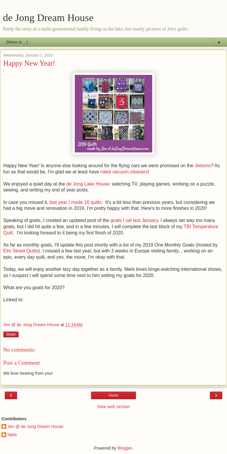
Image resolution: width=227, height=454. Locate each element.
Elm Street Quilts (20, 250)
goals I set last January (134, 220)
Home (113, 395)
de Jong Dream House (48, 17)
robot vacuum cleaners (124, 171)
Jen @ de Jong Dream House (35, 426)
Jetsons (203, 165)
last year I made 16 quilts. (77, 202)
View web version (113, 406)
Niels (12, 434)
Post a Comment (21, 363)
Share (11, 334)
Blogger (125, 448)
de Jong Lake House (88, 183)
